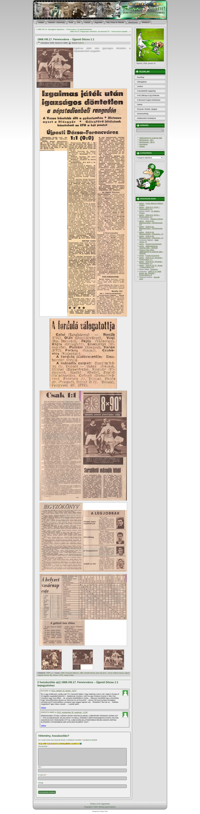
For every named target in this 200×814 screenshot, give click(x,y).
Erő (98, 804)
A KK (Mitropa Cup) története (148, 95)
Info (78, 22)
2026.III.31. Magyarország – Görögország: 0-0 (151, 223)
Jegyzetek (98, 22)
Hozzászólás (43, 746)
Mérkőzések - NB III (146, 142)
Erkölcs (93, 804)
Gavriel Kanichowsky (154, 244)
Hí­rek (71, 22)
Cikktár (139, 105)
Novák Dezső (89, 673)
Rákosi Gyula (118, 673)
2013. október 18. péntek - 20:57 (63, 691)
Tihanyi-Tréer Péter (146, 250)
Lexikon (140, 86)
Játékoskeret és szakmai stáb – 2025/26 (148, 247)
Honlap (40, 783)
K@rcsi (81, 43)
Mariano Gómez (157, 219)
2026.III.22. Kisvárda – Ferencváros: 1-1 (151, 258)
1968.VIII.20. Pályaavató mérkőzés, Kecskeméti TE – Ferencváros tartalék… (99, 31)
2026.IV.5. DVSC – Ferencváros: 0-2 (149, 208)
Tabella (142, 146)
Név (40, 767)
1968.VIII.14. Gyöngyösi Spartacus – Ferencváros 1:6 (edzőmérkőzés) (64, 29)
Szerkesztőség (142, 114)
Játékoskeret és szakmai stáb (150, 138)
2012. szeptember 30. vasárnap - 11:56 (72, 712)
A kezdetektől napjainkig (146, 91)
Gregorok (154, 269)
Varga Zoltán (69, 675)
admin (141, 203)
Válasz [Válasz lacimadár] (43, 708)
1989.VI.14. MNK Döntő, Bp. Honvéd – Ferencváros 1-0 (150, 273)
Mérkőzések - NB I (146, 140)
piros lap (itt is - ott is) (104, 673)
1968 (48, 673)
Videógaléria (142, 82)
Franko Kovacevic (152, 256)
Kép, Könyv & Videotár (115, 22)
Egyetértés (105, 804)
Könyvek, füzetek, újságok (147, 109)
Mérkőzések (133, 22)
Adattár (41, 22)
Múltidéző (146, 22)
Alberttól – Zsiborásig (56, 22)
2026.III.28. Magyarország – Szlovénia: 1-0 (151, 233)
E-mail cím (42, 775)
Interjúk (87, 22)
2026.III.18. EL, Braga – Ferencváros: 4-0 (150, 266)
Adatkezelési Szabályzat (146, 118)
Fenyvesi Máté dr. (72, 673)
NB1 (81, 673)
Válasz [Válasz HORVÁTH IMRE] (43, 726)
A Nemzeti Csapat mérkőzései (148, 100)
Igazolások (143, 144)
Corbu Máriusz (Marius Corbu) (151, 204)
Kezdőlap (140, 77)
